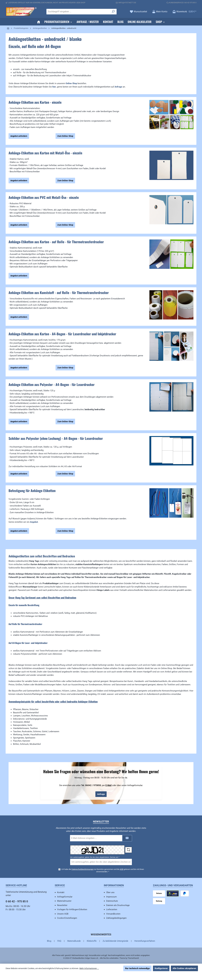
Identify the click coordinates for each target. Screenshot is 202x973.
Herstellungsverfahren (144, 941)
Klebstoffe (92, 941)
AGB (121, 869)
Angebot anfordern (18, 136)
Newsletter (62, 905)
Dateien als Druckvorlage (118, 905)
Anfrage (101, 794)
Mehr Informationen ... (89, 968)
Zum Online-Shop (65, 136)
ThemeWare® (133, 958)
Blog (49, 941)
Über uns (110, 892)
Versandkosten (113, 914)
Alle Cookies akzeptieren (184, 968)
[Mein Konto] (159, 11)
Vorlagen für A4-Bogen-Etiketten (72, 909)
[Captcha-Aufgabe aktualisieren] (128, 850)
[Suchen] (113, 11)
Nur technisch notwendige (137, 968)
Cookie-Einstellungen (67, 918)
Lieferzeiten (111, 909)
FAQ (59, 941)
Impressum (111, 896)
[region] (171, 120)
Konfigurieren (161, 968)
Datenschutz (112, 901)
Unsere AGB (62, 914)
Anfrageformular (64, 896)
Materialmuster (64, 901)
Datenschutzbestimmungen (83, 869)
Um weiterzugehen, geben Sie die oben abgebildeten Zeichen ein (94, 857)
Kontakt (60, 892)
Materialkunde (74, 941)
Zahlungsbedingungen (116, 918)
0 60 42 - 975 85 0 (17, 901)
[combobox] (78, 11)
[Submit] (127, 838)
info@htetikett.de (127, 3)
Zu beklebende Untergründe (115, 941)
